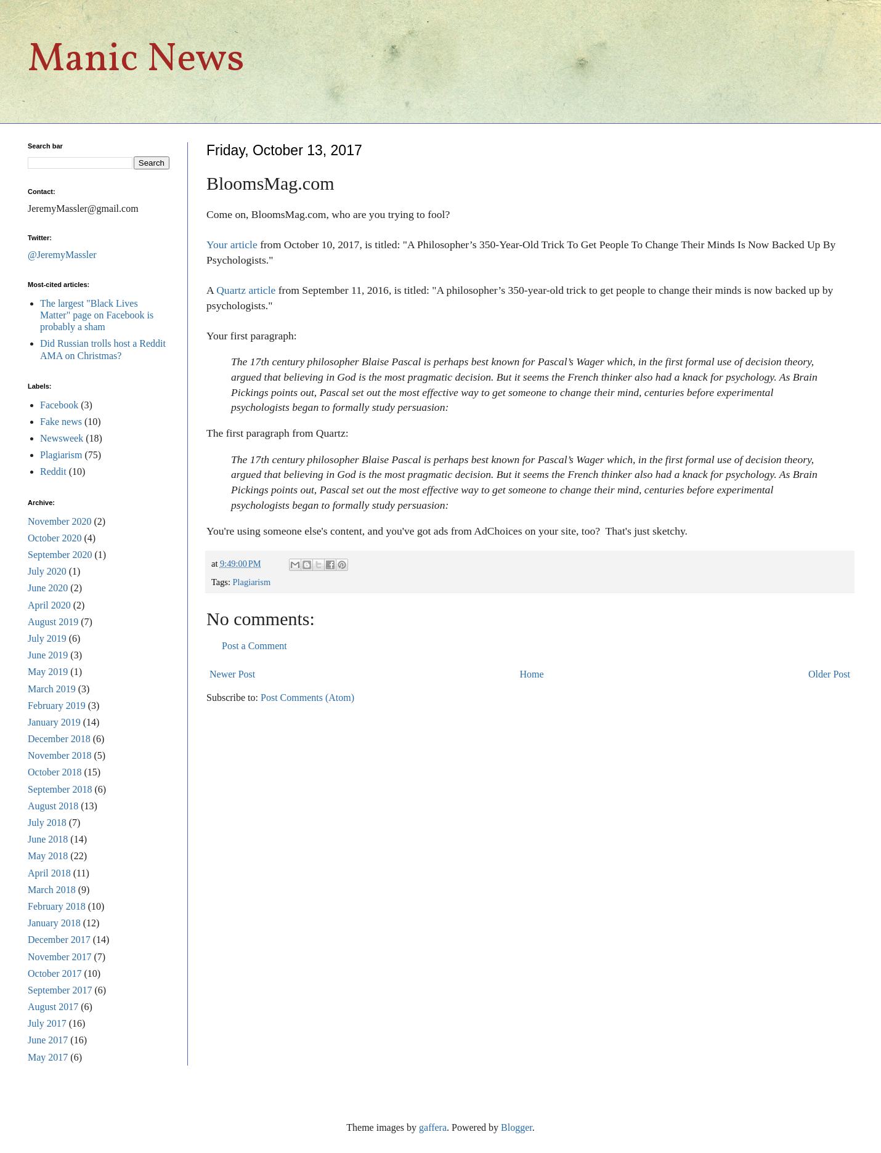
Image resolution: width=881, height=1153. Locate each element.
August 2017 (53, 1006)
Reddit (53, 471)
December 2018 (59, 739)
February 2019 (57, 705)
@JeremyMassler (62, 254)
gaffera (433, 1127)
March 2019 (52, 689)
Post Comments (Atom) (307, 697)
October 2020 (55, 538)
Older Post (829, 674)
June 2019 (48, 655)
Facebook (59, 405)
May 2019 (48, 671)
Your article (232, 244)
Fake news (61, 421)
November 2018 (60, 755)
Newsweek (61, 438)
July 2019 (47, 638)
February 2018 (57, 906)
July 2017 (47, 1023)
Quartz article (245, 290)
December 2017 (59, 939)
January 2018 (54, 923)
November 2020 (60, 521)
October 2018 (55, 772)
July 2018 (47, 822)
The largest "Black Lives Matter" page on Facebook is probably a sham (96, 315)
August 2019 (53, 622)
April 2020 (49, 605)
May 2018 (48, 856)
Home (532, 674)
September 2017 (60, 990)
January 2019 (54, 722)
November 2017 (60, 957)
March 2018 (52, 889)
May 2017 (48, 1057)
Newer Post (232, 674)
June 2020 (48, 588)
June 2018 (48, 839)
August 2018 (53, 806)
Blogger (516, 1127)
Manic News (136, 60)
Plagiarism (252, 582)
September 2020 (60, 554)
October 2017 (55, 973)
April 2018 (49, 873)
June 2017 (48, 1040)
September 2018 (60, 789)
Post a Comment (254, 646)
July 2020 (47, 571)
